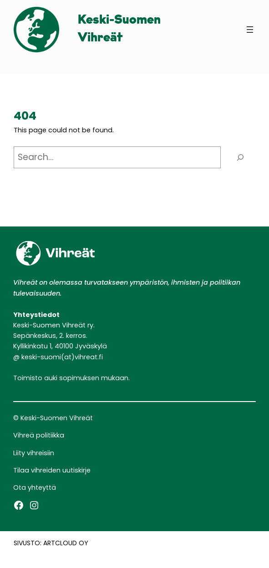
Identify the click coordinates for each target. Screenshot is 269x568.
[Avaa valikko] (249, 29)
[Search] (240, 157)
